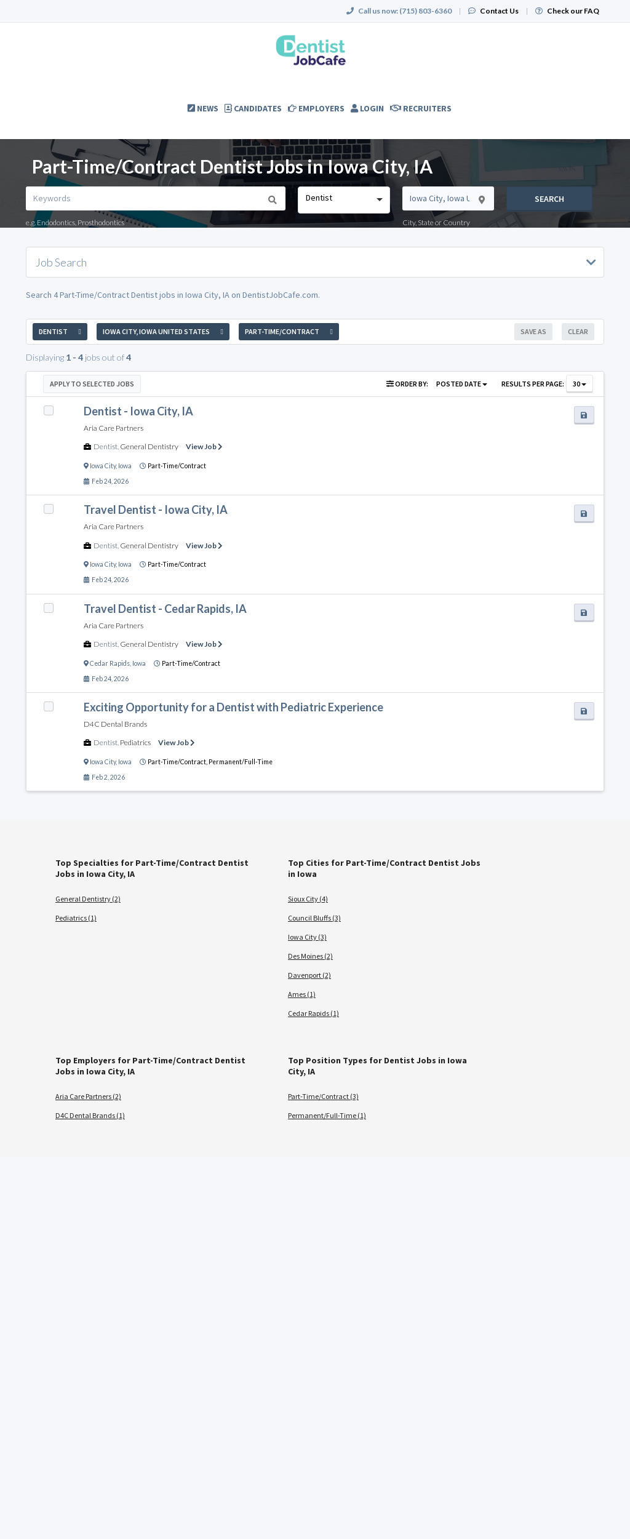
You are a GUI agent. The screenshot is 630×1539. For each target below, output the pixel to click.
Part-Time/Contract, (178, 762)
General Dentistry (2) (88, 898)
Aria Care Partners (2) (88, 1096)
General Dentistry (149, 446)
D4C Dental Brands (115, 724)
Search (549, 198)
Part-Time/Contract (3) (323, 1096)
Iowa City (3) (307, 936)
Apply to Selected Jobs (92, 383)
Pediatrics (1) (76, 917)
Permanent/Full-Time (241, 762)
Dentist (106, 446)
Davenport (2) (309, 975)
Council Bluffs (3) (314, 917)
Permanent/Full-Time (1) (327, 1115)
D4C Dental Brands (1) (90, 1115)
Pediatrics (135, 742)
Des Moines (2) (310, 956)
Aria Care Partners (113, 428)
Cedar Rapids (110, 663)
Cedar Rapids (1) (313, 1013)
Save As (533, 331)
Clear (578, 331)
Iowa (125, 466)
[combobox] (343, 200)
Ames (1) (302, 994)
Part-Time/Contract (177, 466)
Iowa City (103, 466)
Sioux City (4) (308, 898)
